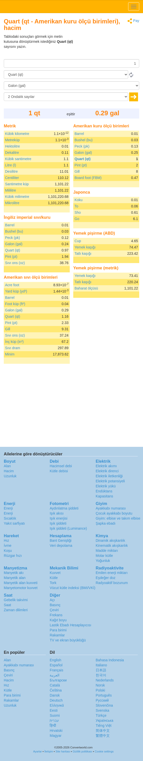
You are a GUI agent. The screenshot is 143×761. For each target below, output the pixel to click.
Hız (6, 540)
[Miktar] (71, 63)
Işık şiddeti (58, 523)
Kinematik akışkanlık (112, 545)
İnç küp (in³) (14, 342)
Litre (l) (10, 165)
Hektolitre (12, 146)
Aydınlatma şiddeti (64, 508)
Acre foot (12, 285)
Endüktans (104, 491)
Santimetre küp (17, 184)
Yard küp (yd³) (16, 291)
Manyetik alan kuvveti (21, 583)
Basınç (55, 605)
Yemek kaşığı (85, 247)
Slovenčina (104, 705)
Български (58, 680)
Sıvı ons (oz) (15, 263)
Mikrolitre (12, 203)
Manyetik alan (14, 578)
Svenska (102, 710)
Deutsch (56, 700)
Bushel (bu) (14, 231)
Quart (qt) (12, 250)
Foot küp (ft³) (15, 304)
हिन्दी (53, 725)
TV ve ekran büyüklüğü (68, 640)
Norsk (100, 685)
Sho (78, 212)
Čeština (55, 690)
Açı (52, 600)
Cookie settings (104, 751)
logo (71, 6)
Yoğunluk (103, 561)
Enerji (8, 508)
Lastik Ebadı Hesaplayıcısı (70, 625)
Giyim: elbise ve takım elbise (118, 518)
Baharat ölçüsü (86, 288)
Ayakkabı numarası (111, 508)
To (76, 206)
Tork (53, 583)
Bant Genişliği (60, 540)
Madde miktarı (107, 551)
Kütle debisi (59, 471)
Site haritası (62, 751)
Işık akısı (56, 513)
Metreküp (12, 140)
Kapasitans (104, 496)
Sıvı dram (12, 348)
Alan (7, 466)
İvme (7, 545)
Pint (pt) (11, 257)
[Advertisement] (107, 46)
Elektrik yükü (106, 486)
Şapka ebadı (106, 523)
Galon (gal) (13, 244)
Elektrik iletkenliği (109, 476)
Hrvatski (56, 731)
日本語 (101, 670)
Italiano (101, 665)
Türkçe (101, 715)
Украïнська (104, 720)
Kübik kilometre (17, 134)
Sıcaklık (10, 518)
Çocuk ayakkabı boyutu (114, 513)
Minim (9, 354)
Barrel (9, 225)
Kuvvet (55, 573)
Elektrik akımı (106, 466)
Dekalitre (12, 153)
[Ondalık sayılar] (66, 96)
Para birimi (58, 630)
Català (55, 685)
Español (56, 665)
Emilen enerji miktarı (112, 573)
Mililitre (10, 190)
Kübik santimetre (18, 159)
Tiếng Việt (104, 725)
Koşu (8, 551)
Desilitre (11, 171)
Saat (7, 605)
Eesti (53, 710)
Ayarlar (37, 751)
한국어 (101, 675)
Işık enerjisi (58, 518)
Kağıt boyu (58, 620)
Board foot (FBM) (88, 178)
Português (104, 695)
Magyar (55, 736)
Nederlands (105, 680)
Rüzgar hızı (13, 556)
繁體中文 (103, 736)
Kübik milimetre (17, 197)
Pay (133, 21)
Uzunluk (10, 476)
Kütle (54, 578)
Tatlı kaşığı (83, 253)
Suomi (55, 715)
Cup (78, 241)
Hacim (9, 471)
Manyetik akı (14, 573)
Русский (102, 700)
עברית (54, 720)
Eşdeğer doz (106, 578)
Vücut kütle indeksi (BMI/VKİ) (72, 588)
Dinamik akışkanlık (110, 540)
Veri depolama (61, 545)
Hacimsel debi (61, 466)
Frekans (56, 615)
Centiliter (12, 178)
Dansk (55, 695)
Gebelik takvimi (16, 600)
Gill (7, 329)
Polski (100, 690)
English (55, 660)
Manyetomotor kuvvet (21, 588)
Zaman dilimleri (16, 610)
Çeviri (54, 610)
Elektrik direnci (107, 471)
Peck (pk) (12, 238)
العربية (54, 675)
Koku (79, 200)
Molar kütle (104, 556)
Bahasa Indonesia (110, 660)
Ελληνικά (57, 705)
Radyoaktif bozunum (112, 583)
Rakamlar (57, 635)
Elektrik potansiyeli (110, 481)
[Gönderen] (66, 74)
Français (56, 670)
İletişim (48, 751)
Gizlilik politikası (82, 751)
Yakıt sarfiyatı (14, 523)
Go (77, 219)
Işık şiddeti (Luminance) (68, 528)
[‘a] (71, 85)
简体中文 (103, 731)
